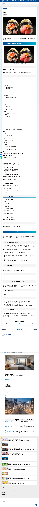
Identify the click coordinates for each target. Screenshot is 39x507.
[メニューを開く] (36, 3)
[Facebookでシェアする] (13, 323)
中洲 (5, 397)
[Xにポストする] (6, 323)
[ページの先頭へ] (36, 505)
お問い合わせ (4, 494)
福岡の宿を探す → (8, 379)
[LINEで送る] (26, 323)
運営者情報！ (4, 492)
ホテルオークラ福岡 (8, 424)
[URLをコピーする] (32, 323)
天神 (5, 396)
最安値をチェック (7, 382)
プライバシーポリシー (5, 488)
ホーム (3, 487)
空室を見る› (7, 392)
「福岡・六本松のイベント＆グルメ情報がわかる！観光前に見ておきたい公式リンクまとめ (16, 490)
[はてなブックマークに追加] (19, 323)
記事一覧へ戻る (19, 329)
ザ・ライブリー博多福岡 (8, 426)
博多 (5, 395)
